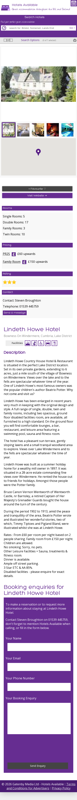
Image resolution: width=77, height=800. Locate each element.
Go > (72, 28)
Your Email (13, 658)
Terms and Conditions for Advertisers (41, 786)
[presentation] (36, 748)
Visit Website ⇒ (37, 195)
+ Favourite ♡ (37, 189)
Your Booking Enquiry (21, 698)
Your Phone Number (20, 678)
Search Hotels (35, 17)
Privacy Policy (61, 788)
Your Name (13, 638)
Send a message (15, 312)
